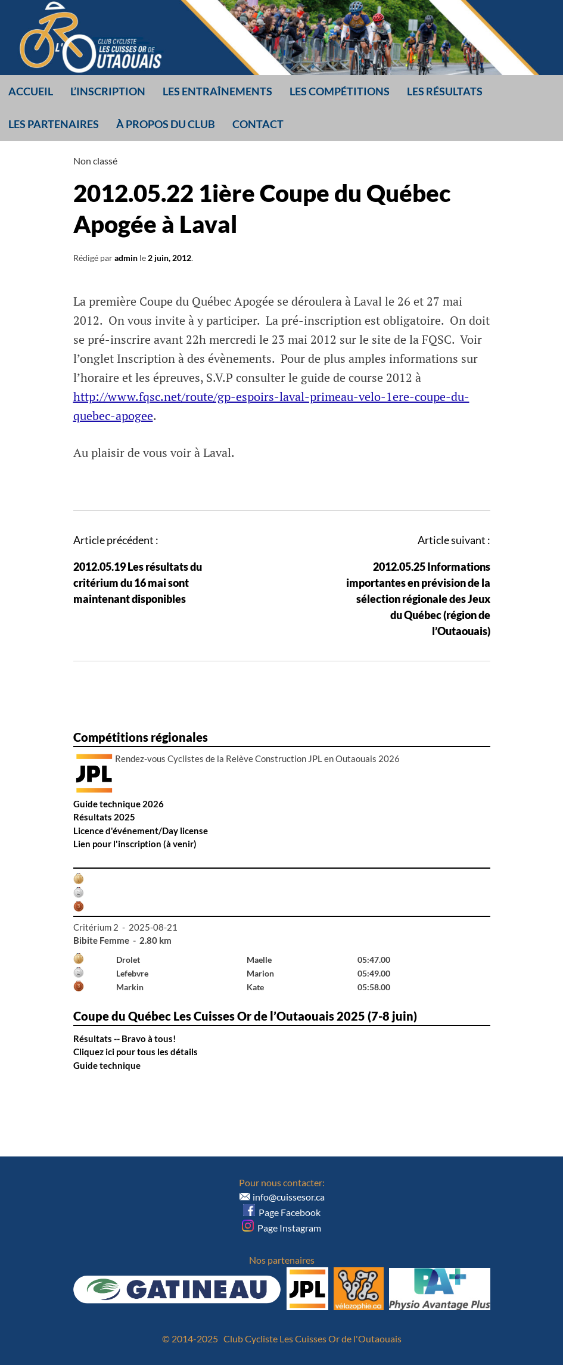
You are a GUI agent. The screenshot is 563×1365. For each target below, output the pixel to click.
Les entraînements (217, 91)
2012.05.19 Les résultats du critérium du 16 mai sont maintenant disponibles (137, 582)
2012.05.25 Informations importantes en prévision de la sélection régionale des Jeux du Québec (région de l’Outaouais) (418, 599)
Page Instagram (281, 1227)
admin (126, 258)
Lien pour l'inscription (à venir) (135, 843)
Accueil (30, 91)
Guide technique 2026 (118, 803)
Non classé (95, 160)
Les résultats (445, 91)
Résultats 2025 (104, 816)
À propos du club (165, 123)
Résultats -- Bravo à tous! (124, 1038)
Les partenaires (53, 123)
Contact (258, 123)
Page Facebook (282, 1212)
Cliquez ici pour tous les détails (135, 1051)
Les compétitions (340, 91)
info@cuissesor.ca (289, 1196)
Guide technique (107, 1065)
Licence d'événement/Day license (140, 830)
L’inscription (107, 91)
